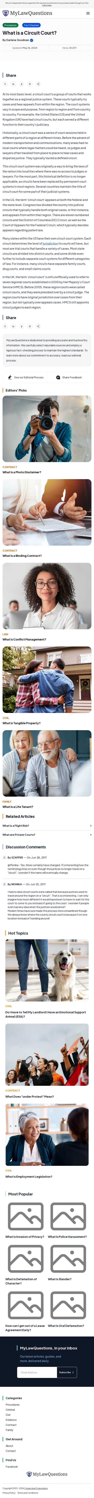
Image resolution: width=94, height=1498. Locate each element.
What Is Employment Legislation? (28, 1176)
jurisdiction (50, 243)
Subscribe (67, 1372)
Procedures (13, 1404)
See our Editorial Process (25, 377)
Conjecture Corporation (36, 1488)
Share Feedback (69, 377)
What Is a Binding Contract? (22, 555)
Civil (6, 718)
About (9, 1445)
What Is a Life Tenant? (18, 806)
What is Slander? (60, 1279)
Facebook (12, 1466)
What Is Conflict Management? (24, 639)
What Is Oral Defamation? (66, 1325)
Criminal (10, 1409)
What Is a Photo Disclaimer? (22, 472)
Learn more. (47, 5)
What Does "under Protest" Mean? (29, 1096)
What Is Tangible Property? (22, 723)
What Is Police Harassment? (67, 1236)
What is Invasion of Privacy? (24, 1236)
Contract (10, 467)
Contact (11, 1450)
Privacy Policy (9, 1493)
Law (5, 634)
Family (7, 801)
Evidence (11, 1419)
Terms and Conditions (27, 1493)
